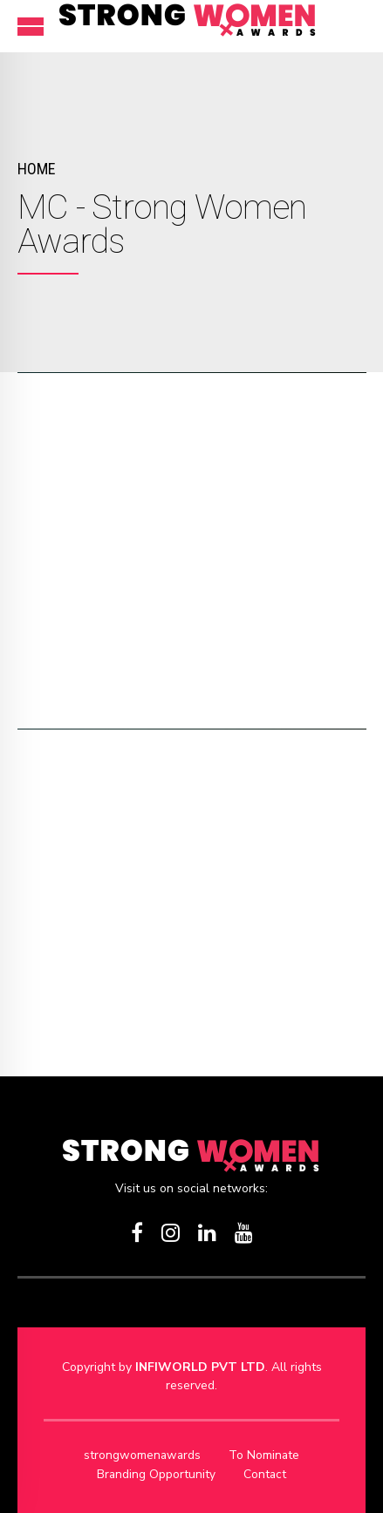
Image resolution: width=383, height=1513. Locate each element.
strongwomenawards (142, 1455)
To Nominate (265, 1455)
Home (36, 168)
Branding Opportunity (155, 1473)
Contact (265, 1473)
